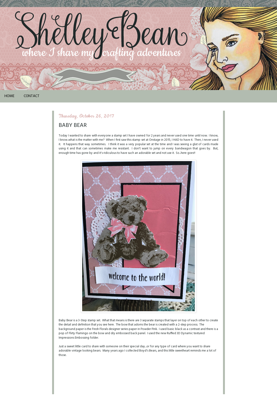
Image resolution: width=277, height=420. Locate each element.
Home (9, 96)
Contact (31, 96)
